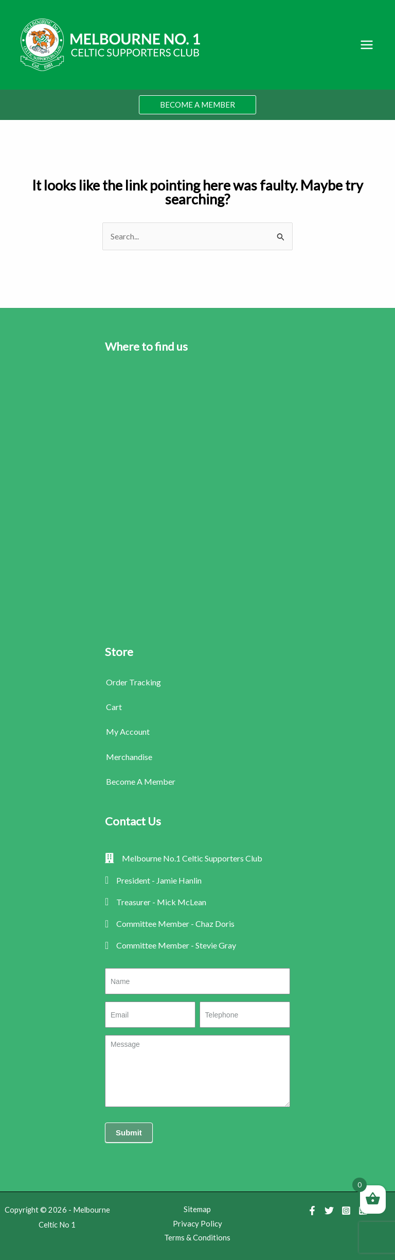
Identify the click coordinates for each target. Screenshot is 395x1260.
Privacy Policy (197, 1223)
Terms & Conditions (197, 1237)
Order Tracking (133, 682)
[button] (197, 104)
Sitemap (197, 1209)
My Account (128, 731)
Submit (129, 1132)
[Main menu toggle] (367, 45)
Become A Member (140, 781)
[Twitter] (329, 1210)
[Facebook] (312, 1210)
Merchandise (129, 757)
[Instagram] (346, 1210)
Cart (114, 707)
